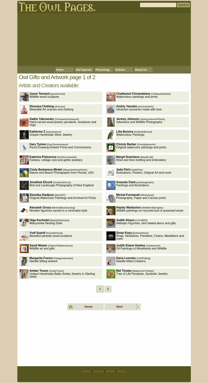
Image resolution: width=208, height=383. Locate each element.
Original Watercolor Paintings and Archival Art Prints (58, 198)
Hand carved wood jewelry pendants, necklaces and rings (58, 122)
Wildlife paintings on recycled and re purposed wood (144, 210)
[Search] (158, 5)
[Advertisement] (104, 39)
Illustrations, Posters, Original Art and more (138, 172)
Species (98, 371)
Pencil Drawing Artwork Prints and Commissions (55, 147)
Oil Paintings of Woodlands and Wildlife (136, 248)
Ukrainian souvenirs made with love (134, 109)
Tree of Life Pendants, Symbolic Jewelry (137, 273)
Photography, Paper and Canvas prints (136, 198)
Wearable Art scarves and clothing (46, 109)
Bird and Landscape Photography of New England (57, 185)
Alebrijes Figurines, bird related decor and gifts (141, 223)
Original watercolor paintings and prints (136, 147)
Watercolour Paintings (129, 134)
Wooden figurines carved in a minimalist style (53, 210)
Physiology (102, 69)
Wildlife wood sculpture (42, 96)
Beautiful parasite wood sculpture (46, 235)
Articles (120, 69)
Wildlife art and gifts (46, 248)
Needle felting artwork (46, 261)
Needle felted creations (128, 261)
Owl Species (84, 69)
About (121, 371)
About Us (141, 69)
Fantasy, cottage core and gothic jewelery (51, 160)
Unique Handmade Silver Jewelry (46, 134)
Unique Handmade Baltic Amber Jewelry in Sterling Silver (57, 273)
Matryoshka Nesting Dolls (44, 223)
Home (60, 69)
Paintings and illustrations (130, 185)
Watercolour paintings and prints (138, 96)
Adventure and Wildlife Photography (135, 122)
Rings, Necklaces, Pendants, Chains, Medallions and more (145, 235)
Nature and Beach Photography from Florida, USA (57, 172)
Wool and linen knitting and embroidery (136, 160)
